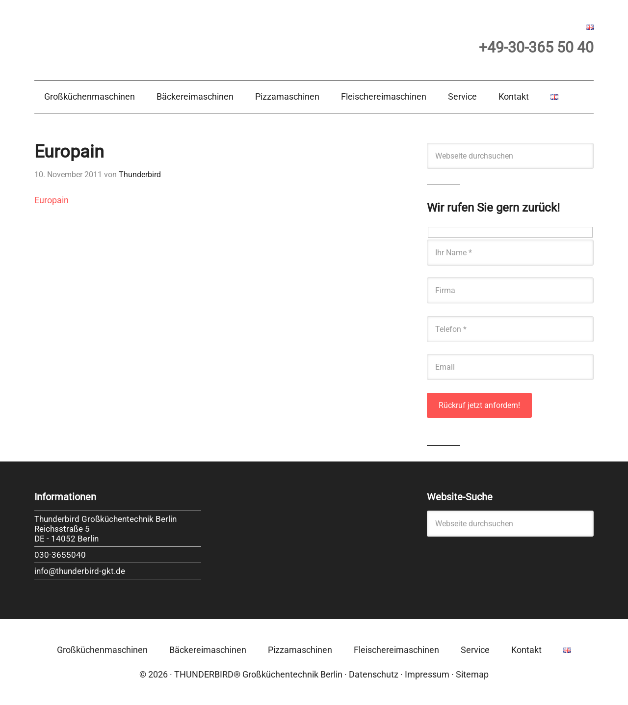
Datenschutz (373, 674)
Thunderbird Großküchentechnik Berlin (132, 38)
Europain (51, 200)
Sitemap (472, 674)
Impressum (427, 674)
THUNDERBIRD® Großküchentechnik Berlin (258, 674)
